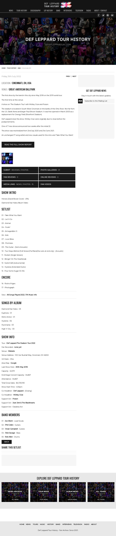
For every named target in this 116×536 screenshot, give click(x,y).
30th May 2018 (22, 367)
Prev (68, 76)
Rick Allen (9, 437)
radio (88, 10)
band (58, 10)
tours (35, 524)
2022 (19, 68)
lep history (48, 10)
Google (13, 363)
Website (11, 351)
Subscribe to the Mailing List (96, 101)
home (3, 68)
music (42, 524)
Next (74, 76)
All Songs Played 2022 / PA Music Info (22, 295)
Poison (15, 399)
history (50, 524)
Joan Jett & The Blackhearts (24, 403)
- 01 (50, 170)
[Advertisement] (39, 460)
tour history (21, 10)
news (11, 10)
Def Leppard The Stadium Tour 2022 (20, 343)
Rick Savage (10, 433)
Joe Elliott (9, 421)
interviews (68, 10)
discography (35, 10)
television (79, 10)
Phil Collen (9, 425)
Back (6, 442)
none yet (17, 347)
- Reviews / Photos (16, 170)
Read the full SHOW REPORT (17, 145)
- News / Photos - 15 (18, 184)
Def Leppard (18, 391)
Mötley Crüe (18, 395)
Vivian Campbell (11, 429)
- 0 (11, 177)
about (94, 524)
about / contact (100, 10)
